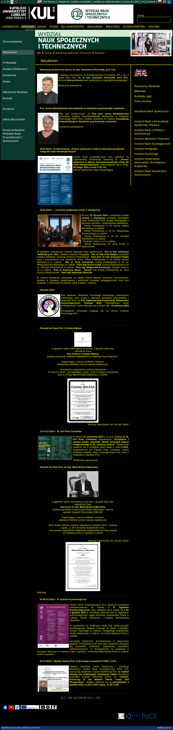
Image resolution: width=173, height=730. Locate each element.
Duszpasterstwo (134, 26)
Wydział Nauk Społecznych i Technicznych (73, 53)
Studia (53, 26)
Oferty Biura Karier (14, 119)
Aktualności (99, 53)
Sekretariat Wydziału (15, 92)
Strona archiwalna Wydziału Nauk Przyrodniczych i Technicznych (13, 136)
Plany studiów (142, 101)
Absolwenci (95, 26)
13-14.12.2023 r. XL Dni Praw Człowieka (60, 431)
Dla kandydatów (72, 26)
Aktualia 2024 (47, 290)
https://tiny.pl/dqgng (103, 170)
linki (137, 2)
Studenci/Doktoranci (15, 69)
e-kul (143, 2)
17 (89, 697)
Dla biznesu (49, 2)
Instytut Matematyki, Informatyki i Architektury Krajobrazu (150, 162)
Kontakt (7, 98)
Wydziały (28, 26)
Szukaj (140, 15)
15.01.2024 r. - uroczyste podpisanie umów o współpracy (70, 210)
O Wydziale (9, 62)
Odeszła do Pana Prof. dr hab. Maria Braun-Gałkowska (69, 467)
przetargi (128, 2)
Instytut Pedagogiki (146, 148)
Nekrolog (41, 592)
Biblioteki (140, 91)
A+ (8, 2)
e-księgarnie (63, 2)
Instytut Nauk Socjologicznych (152, 143)
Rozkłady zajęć (143, 96)
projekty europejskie (81, 2)
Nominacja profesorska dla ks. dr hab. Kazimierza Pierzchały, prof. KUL (78, 69)
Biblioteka (113, 26)
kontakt (151, 2)
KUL (39, 53)
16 (84, 697)
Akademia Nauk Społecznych (151, 111)
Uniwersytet (10, 26)
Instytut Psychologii (146, 153)
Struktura (8, 109)
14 (75, 697)
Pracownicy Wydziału (147, 86)
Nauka (41, 26)
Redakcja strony (164, 728)
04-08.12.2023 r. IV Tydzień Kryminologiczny (63, 599)
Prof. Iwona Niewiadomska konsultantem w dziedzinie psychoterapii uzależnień (82, 108)
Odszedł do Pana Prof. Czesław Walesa (60, 328)
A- (2, 2)
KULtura (154, 26)
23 (98, 697)
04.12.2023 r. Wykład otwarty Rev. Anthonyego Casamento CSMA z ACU (78, 661)
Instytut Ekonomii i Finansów (151, 138)
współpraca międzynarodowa (107, 2)
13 (70, 697)
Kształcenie (9, 75)
